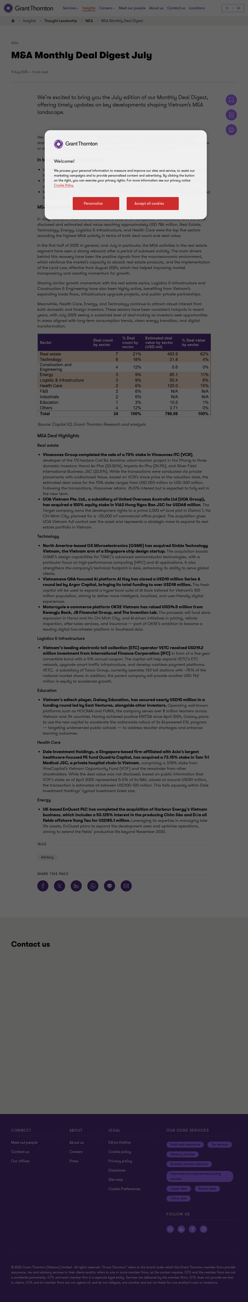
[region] (126, 174)
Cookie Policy (63, 185)
